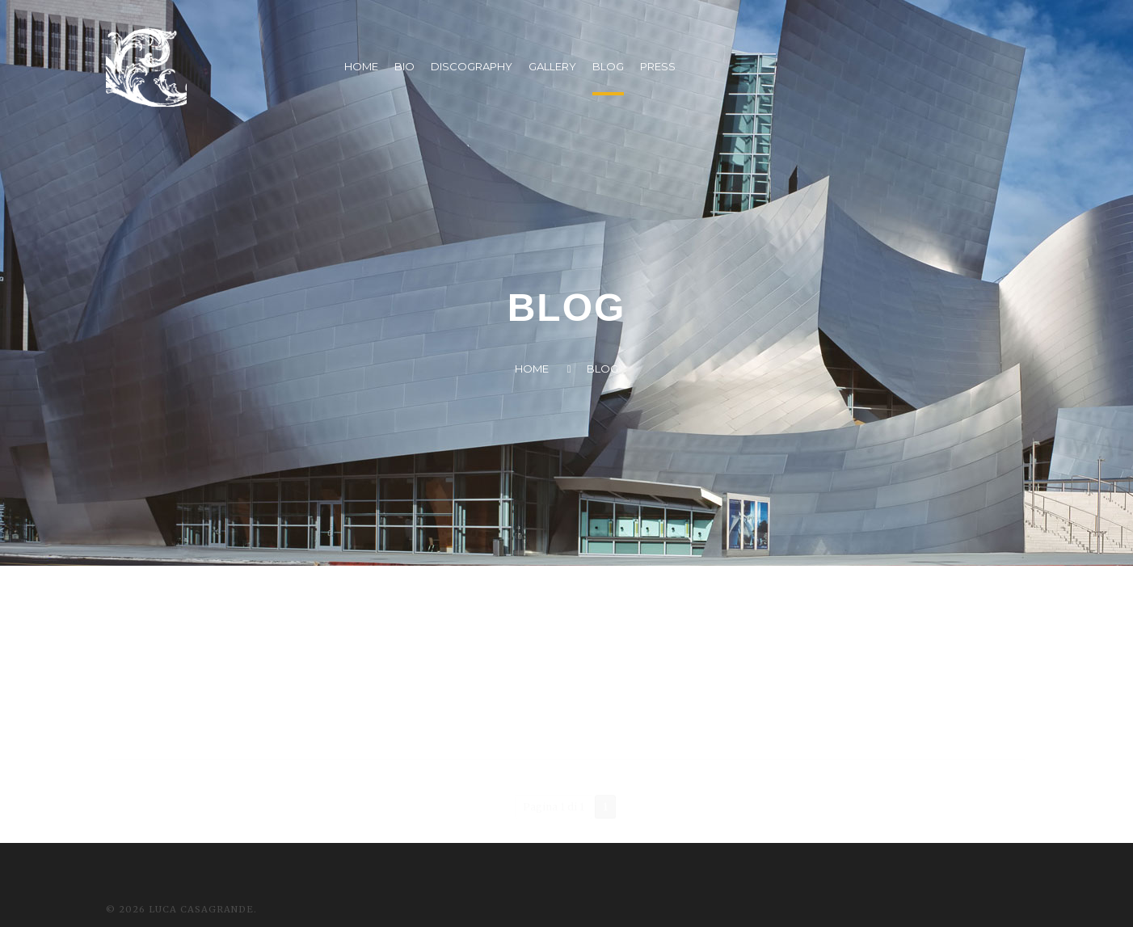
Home (532, 368)
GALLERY (552, 66)
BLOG (608, 66)
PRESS (658, 66)
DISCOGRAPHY (471, 66)
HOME (361, 66)
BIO (404, 66)
